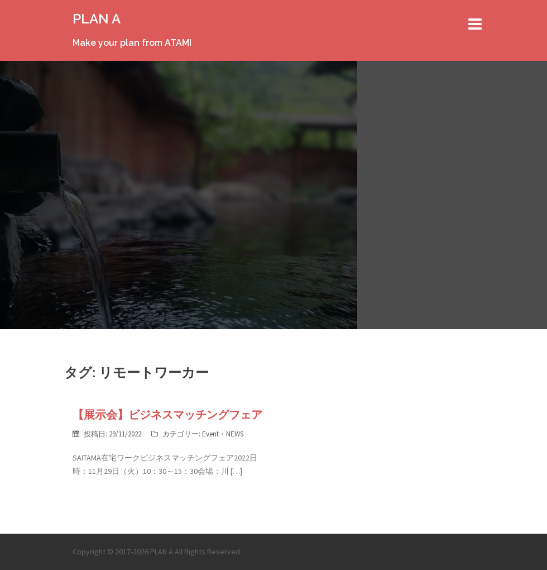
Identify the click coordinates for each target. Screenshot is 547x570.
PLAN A (97, 19)
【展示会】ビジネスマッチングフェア (167, 414)
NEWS (234, 434)
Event (210, 434)
